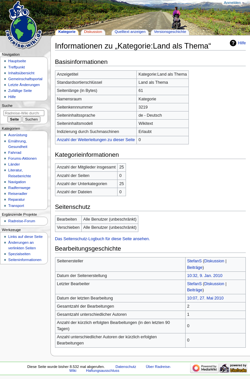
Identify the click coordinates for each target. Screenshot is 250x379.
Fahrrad (14, 152)
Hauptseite (17, 61)
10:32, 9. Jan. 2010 (205, 275)
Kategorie (67, 32)
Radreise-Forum (21, 221)
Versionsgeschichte (170, 32)
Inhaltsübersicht (21, 73)
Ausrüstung (17, 135)
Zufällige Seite (20, 91)
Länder (14, 164)
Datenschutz (126, 367)
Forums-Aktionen (22, 158)
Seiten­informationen (24, 260)
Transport (16, 206)
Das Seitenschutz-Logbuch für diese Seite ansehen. (102, 239)
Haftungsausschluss (102, 370)
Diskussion (214, 261)
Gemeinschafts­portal (25, 79)
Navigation (17, 182)
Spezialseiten (19, 254)
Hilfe (242, 43)
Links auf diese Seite (25, 237)
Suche (7, 106)
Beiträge (194, 267)
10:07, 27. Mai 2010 (205, 298)
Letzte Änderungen (24, 85)
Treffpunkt (16, 67)
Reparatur (16, 199)
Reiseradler (17, 194)
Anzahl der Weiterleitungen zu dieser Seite (96, 140)
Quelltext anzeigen (130, 32)
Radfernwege (19, 188)
